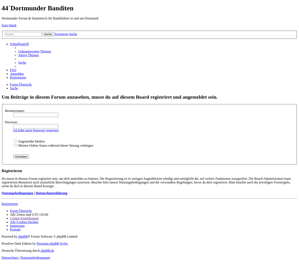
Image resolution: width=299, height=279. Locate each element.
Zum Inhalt (9, 25)
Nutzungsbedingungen (17, 193)
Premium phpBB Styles (52, 243)
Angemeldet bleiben (29, 141)
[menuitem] (34, 51)
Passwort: (11, 122)
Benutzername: (15, 111)
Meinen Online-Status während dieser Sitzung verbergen (53, 145)
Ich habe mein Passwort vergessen (36, 130)
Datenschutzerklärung (51, 193)
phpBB (23, 236)
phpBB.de (47, 250)
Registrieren (10, 204)
